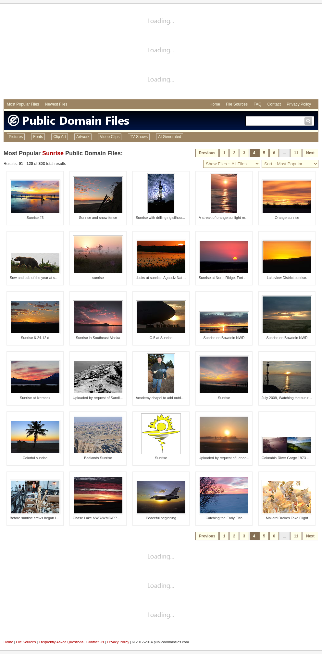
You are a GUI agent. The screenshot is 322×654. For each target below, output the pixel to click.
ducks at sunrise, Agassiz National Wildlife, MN (173, 278)
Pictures (16, 136)
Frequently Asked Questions (61, 642)
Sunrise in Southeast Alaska (98, 338)
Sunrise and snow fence (98, 218)
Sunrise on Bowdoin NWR (223, 338)
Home (215, 104)
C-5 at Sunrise (161, 338)
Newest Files (56, 104)
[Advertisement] (161, 52)
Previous (207, 153)
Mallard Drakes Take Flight (287, 518)
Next (310, 153)
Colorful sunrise (35, 458)
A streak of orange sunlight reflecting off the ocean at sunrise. (247, 218)
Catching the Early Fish (223, 518)
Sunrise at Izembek (35, 398)
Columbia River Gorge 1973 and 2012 (292, 458)
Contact (274, 104)
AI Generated (169, 136)
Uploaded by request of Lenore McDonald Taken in (239, 458)
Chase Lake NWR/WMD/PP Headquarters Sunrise (113, 518)
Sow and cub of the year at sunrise (37, 278)
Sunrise (53, 153)
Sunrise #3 (35, 218)
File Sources (237, 104)
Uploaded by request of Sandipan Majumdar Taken (113, 398)
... (284, 153)
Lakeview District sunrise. (287, 278)
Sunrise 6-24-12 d (35, 338)
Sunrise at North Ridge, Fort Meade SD (230, 278)
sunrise (98, 278)
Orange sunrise (287, 218)
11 (296, 153)
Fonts (38, 136)
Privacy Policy (299, 104)
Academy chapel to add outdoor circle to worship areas (179, 398)
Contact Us (95, 642)
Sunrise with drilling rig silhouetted (163, 218)
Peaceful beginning (161, 518)
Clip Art (59, 136)
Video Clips (109, 136)
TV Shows (139, 136)
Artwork (83, 136)
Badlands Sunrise (98, 458)
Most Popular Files (23, 104)
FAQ (257, 104)
